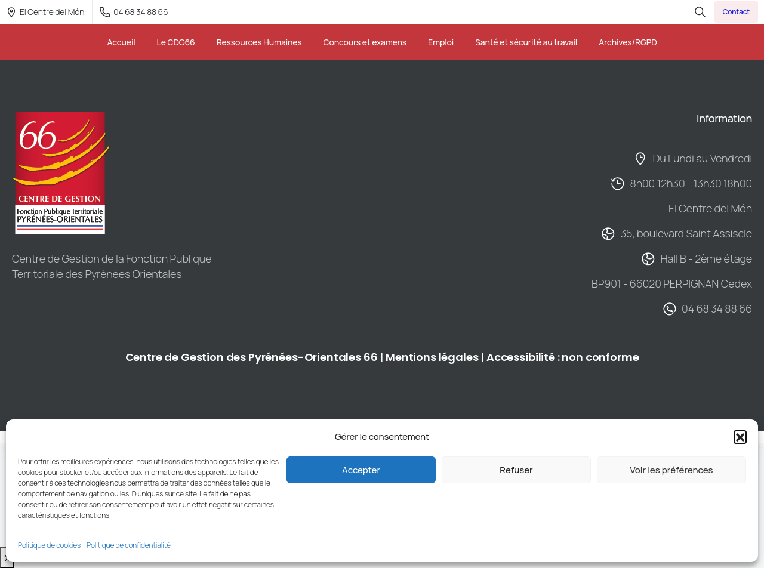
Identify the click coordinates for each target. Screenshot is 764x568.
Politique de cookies (49, 545)
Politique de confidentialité (129, 545)
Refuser (516, 470)
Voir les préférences (671, 470)
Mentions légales (432, 357)
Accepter (361, 470)
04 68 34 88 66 (134, 11)
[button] (740, 437)
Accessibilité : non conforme (562, 357)
